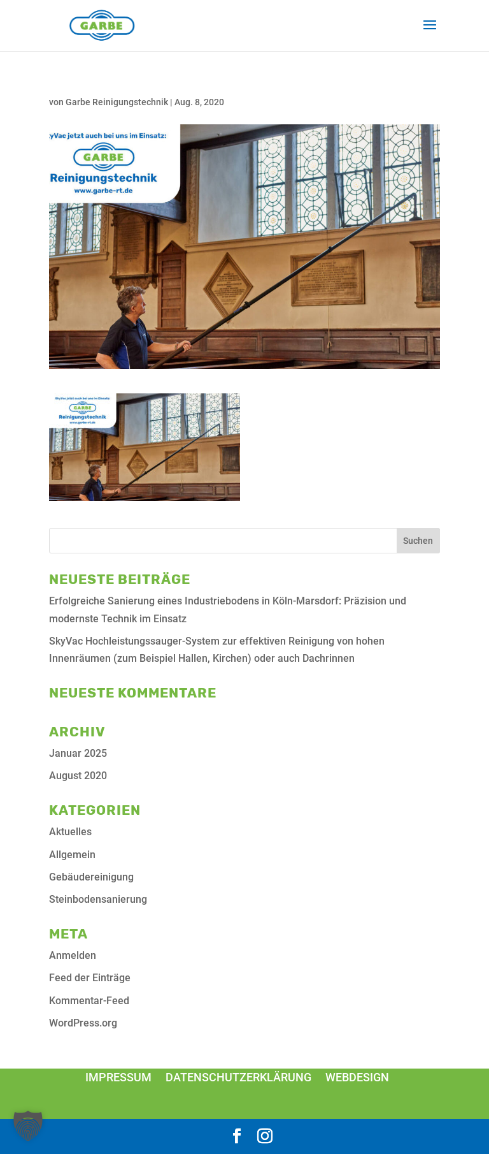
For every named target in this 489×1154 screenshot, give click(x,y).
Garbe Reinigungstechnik (117, 102)
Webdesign (357, 1077)
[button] (28, 1126)
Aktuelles (70, 832)
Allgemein (72, 855)
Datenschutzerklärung (238, 1077)
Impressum (118, 1077)
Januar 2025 (78, 753)
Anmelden (72, 955)
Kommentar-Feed (89, 1001)
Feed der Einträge (90, 978)
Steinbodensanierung (98, 899)
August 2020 (78, 776)
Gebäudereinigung (91, 877)
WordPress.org (83, 1023)
